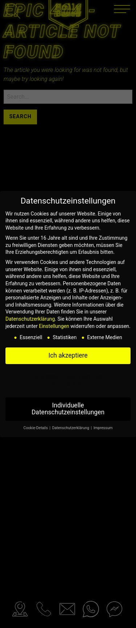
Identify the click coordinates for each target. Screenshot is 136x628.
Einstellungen (54, 326)
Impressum (103, 428)
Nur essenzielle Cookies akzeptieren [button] (68, 380)
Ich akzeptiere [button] (67, 355)
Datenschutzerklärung (30, 319)
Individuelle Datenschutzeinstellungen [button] (68, 409)
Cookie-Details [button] (36, 428)
